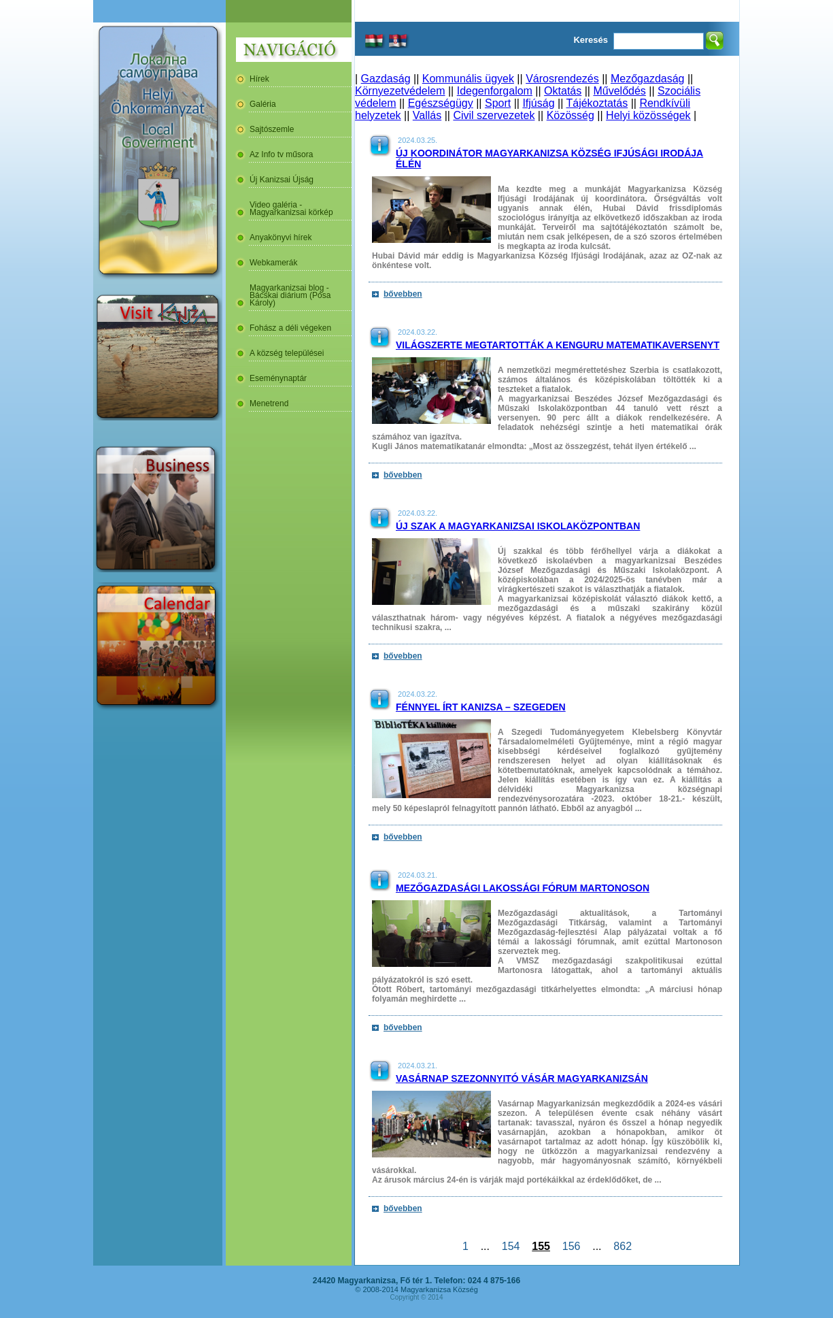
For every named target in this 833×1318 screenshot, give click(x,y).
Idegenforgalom (494, 91)
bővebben (403, 294)
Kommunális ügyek (468, 78)
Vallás (427, 115)
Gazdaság (386, 78)
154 (511, 1246)
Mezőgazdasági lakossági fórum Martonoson (522, 888)
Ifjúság (538, 103)
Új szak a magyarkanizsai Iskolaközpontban (518, 526)
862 (622, 1246)
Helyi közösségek (648, 115)
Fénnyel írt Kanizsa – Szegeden (481, 707)
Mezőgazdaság (648, 78)
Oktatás (562, 91)
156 (571, 1246)
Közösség (570, 115)
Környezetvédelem (400, 91)
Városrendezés (562, 78)
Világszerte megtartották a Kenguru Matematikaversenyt (557, 345)
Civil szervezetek (493, 115)
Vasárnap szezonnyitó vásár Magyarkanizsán (522, 1078)
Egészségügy (440, 103)
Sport (498, 103)
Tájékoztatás (597, 103)
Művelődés (619, 91)
